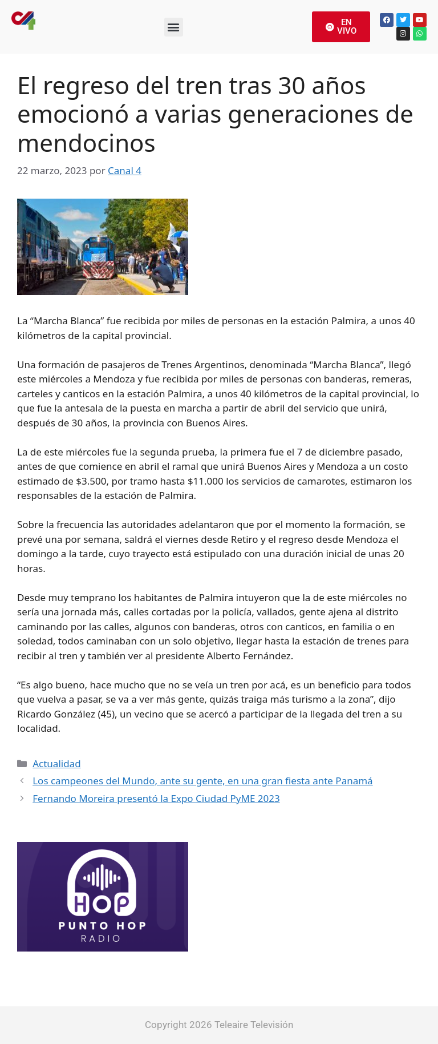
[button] (173, 27)
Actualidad (56, 763)
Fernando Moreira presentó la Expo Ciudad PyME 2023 (156, 798)
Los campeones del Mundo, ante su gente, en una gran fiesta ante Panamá (202, 780)
